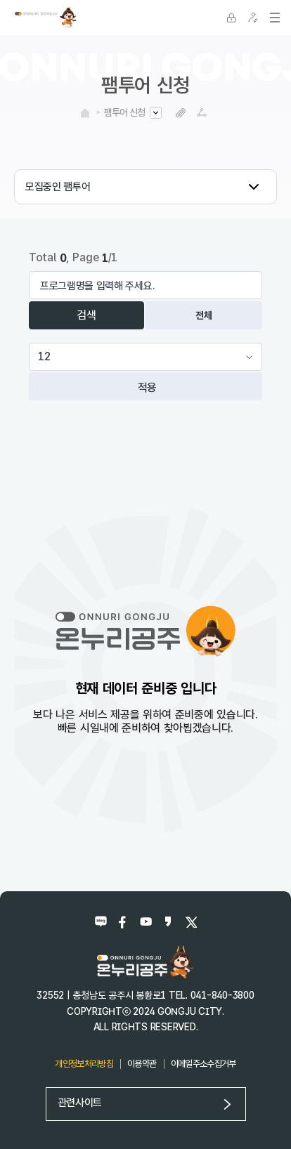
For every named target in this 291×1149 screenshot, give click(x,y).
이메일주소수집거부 (203, 1063)
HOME (85, 113)
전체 (203, 315)
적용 (147, 387)
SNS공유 (202, 112)
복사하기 (181, 112)
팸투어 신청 (124, 112)
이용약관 (141, 1063)
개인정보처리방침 (84, 1063)
